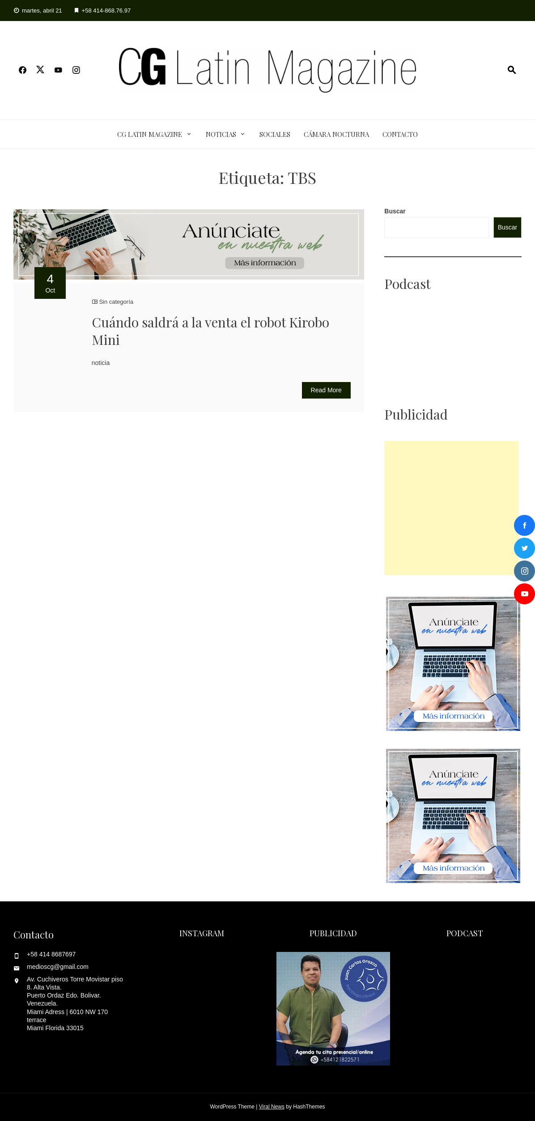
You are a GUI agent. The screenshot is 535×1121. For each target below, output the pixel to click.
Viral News (271, 1107)
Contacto (400, 134)
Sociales (274, 134)
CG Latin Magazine (149, 134)
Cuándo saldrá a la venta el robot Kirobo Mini (210, 330)
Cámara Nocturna (336, 134)
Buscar (394, 211)
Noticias (221, 134)
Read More (326, 390)
